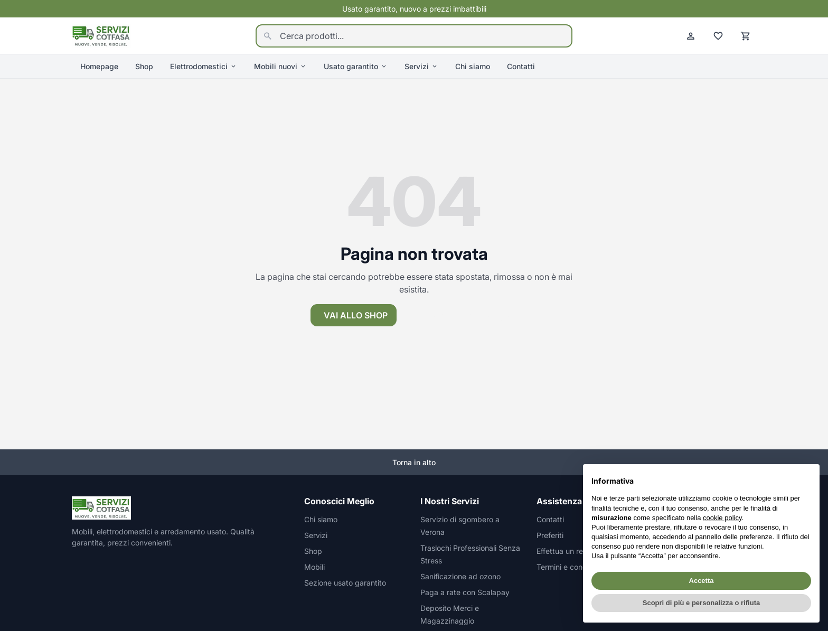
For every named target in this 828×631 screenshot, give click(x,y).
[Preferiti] (718, 35)
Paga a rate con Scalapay (465, 592)
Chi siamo (472, 66)
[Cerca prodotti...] (414, 36)
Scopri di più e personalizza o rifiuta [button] (701, 603)
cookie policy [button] (722, 518)
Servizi (421, 66)
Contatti (521, 66)
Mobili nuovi (280, 66)
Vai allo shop (356, 315)
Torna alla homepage (460, 315)
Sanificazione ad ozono (460, 576)
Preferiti (550, 535)
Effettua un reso (564, 551)
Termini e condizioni (571, 566)
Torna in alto (414, 462)
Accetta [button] (701, 581)
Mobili (314, 566)
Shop (144, 66)
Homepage (99, 66)
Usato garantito (356, 66)
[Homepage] (101, 35)
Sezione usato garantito (345, 582)
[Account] (690, 35)
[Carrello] (745, 35)
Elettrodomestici (203, 66)
